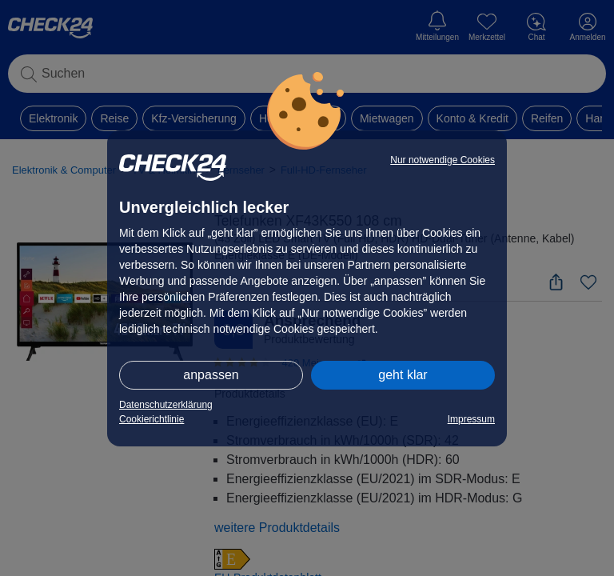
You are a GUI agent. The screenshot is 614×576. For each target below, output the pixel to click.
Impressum (471, 419)
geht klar (402, 375)
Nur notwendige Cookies (442, 160)
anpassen (210, 375)
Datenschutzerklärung (166, 404)
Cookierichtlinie (151, 419)
